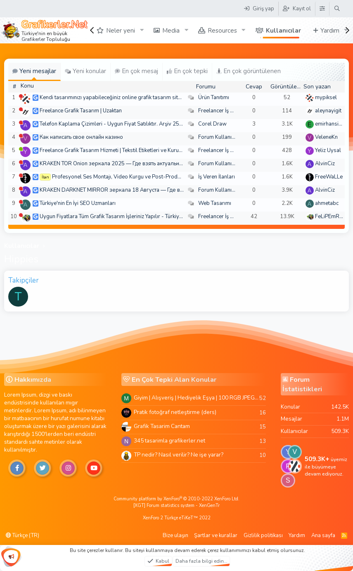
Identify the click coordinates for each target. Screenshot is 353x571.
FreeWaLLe (329, 177)
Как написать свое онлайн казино (81, 137)
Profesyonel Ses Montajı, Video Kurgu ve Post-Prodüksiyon (124, 177)
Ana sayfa (323, 535)
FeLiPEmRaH (330, 216)
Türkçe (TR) (22, 535)
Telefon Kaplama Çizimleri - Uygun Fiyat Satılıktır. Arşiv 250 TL (115, 124)
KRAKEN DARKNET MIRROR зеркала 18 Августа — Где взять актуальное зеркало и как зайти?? (158, 190)
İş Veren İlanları (216, 177)
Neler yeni (120, 30)
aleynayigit (328, 110)
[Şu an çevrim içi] (21, 149)
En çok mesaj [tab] (136, 71)
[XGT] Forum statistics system (176, 505)
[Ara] (337, 9)
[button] (141, 30)
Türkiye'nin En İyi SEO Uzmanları (78, 203)
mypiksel (326, 97)
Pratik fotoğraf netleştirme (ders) (175, 412)
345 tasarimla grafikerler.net (169, 441)
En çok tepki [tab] (187, 71)
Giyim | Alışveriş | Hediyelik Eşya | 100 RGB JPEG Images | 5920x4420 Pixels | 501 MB (196, 398)
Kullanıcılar (283, 30)
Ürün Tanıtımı (213, 97)
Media (171, 30)
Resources (222, 30)
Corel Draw (212, 124)
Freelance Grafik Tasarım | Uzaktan (81, 110)
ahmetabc (327, 203)
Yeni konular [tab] (85, 71)
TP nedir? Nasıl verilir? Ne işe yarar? (178, 455)
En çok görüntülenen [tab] (248, 71)
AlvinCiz (325, 163)
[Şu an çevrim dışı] (21, 96)
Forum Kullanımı (217, 137)
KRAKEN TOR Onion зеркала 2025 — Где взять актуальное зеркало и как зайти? (140, 163)
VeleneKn (326, 137)
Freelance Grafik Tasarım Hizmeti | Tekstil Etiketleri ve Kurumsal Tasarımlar (129, 150)
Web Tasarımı (214, 203)
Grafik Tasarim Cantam (162, 426)
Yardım (329, 30)
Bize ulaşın (175, 535)
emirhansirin (330, 124)
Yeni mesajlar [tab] (34, 71)
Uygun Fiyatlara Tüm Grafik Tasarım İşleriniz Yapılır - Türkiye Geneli (119, 216)
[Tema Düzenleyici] (322, 9)
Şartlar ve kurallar (215, 535)
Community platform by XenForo (176, 499)
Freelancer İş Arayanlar (226, 110)
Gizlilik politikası (263, 535)
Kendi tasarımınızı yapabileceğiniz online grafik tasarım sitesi (112, 97)
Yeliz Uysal (328, 150)
